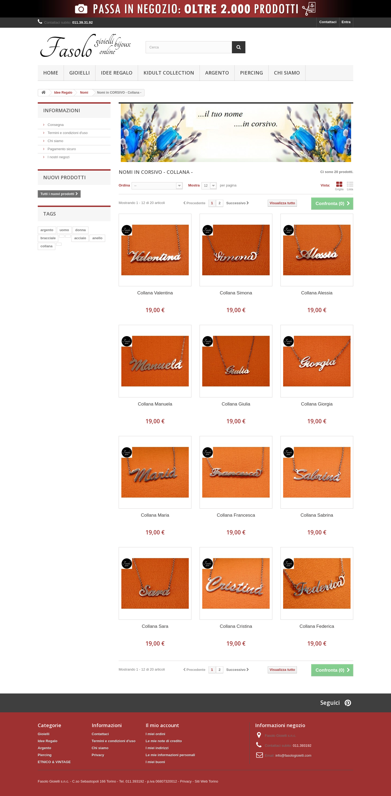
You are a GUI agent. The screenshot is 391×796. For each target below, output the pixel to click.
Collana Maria (155, 515)
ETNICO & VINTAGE (54, 762)
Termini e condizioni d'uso (67, 133)
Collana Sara (155, 626)
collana (46, 246)
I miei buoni (155, 762)
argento (46, 230)
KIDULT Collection (168, 72)
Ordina (124, 185)
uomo (64, 230)
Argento (217, 72)
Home (50, 72)
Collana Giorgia (316, 404)
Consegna (55, 125)
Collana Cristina (236, 626)
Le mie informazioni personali (170, 755)
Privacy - (187, 781)
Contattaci (328, 22)
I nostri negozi (58, 157)
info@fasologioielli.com (293, 755)
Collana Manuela (155, 404)
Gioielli (79, 72)
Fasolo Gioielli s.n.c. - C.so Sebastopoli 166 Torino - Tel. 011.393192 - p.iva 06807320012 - (108, 781)
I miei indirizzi (157, 748)
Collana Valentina (155, 292)
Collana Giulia (236, 404)
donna (80, 230)
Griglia (339, 186)
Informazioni (61, 110)
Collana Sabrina (316, 515)
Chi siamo (287, 72)
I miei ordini (155, 734)
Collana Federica (317, 626)
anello (97, 238)
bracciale (48, 238)
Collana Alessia (316, 292)
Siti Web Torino (206, 781)
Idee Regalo (116, 72)
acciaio (80, 238)
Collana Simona (236, 292)
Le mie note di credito (164, 741)
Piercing (251, 72)
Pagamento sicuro (61, 149)
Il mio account (162, 725)
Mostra (194, 185)
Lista (350, 186)
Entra (346, 22)
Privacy (98, 755)
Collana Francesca (236, 515)
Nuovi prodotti (64, 177)
